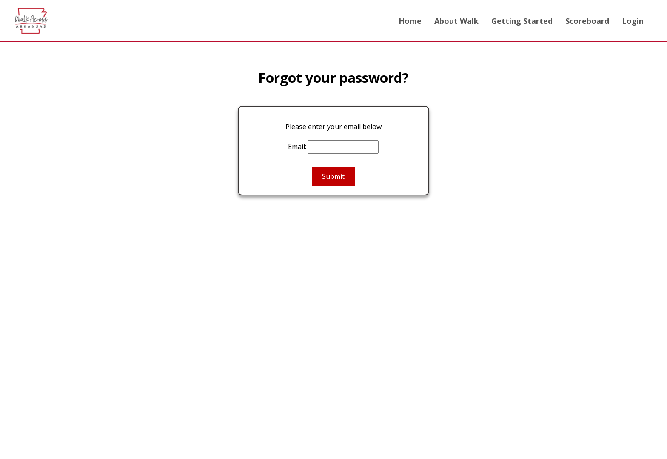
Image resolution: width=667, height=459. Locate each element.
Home (410, 21)
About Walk (456, 21)
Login (633, 21)
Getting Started (522, 21)
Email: (297, 146)
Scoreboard (587, 21)
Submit (333, 176)
